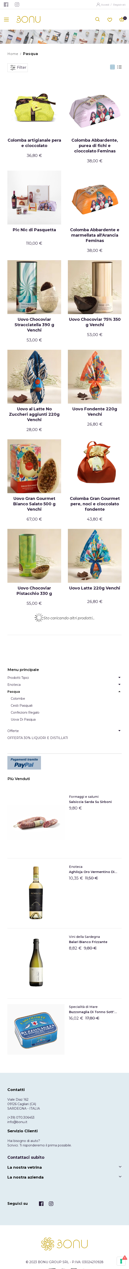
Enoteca (75, 867)
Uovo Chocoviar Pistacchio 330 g (34, 591)
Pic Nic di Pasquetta (34, 229)
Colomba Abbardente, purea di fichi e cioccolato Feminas (94, 146)
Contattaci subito (25, 1157)
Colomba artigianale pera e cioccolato (34, 143)
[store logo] (28, 19)
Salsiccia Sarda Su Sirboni (90, 802)
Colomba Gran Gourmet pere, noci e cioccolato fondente (95, 504)
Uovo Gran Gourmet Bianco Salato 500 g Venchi (34, 504)
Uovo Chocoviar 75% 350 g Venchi (95, 322)
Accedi (105, 4)
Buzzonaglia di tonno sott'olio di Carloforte (93, 1012)
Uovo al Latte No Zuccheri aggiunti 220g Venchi (34, 414)
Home (12, 54)
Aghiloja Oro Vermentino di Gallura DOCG (93, 872)
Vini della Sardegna (84, 937)
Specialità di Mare (83, 1007)
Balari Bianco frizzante (88, 942)
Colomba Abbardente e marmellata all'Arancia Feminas (94, 235)
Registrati (119, 4)
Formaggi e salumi (84, 797)
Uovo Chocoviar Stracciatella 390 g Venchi (34, 325)
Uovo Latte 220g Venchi (94, 588)
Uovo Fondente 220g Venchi (94, 412)
